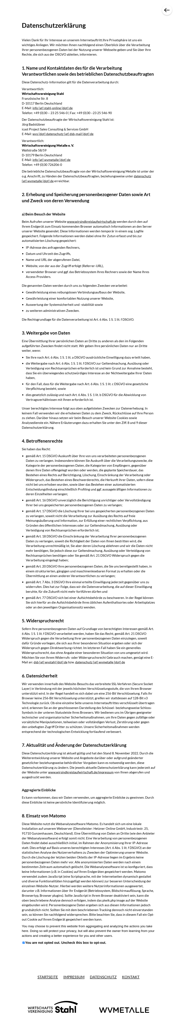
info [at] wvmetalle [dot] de (51, 160)
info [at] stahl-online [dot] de (52, 108)
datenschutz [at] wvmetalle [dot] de (100, 662)
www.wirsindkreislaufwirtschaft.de (91, 221)
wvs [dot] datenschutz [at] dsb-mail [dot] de (63, 134)
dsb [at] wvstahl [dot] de (51, 662)
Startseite (48, 977)
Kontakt (131, 977)
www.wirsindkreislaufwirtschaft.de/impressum (81, 772)
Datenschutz (103, 977)
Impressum (73, 977)
